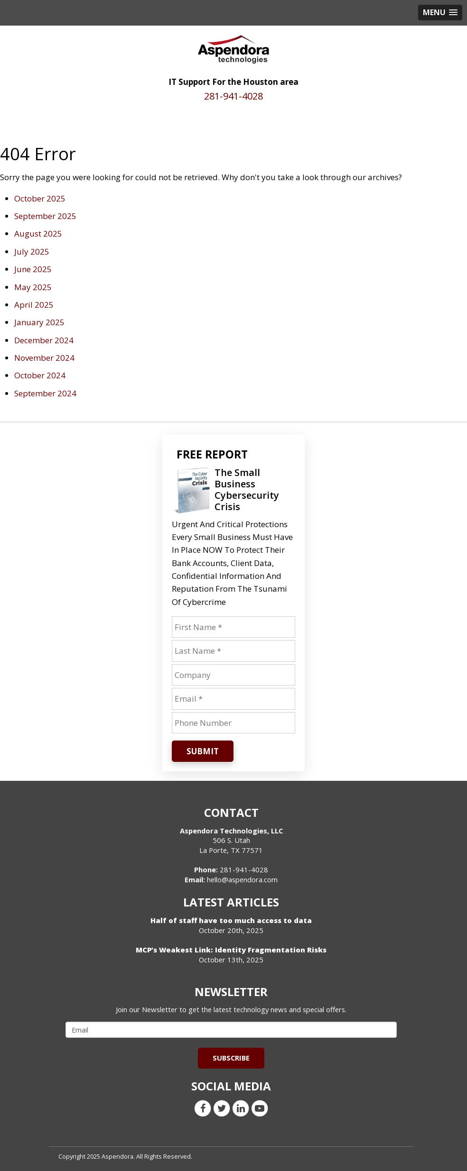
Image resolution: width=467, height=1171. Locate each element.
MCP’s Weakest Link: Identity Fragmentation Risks (231, 949)
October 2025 (39, 198)
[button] (440, 12)
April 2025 (34, 304)
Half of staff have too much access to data (231, 920)
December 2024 (44, 340)
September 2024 (45, 393)
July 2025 (31, 251)
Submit (203, 751)
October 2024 (39, 375)
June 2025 (33, 269)
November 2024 (44, 357)
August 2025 (38, 233)
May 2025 (33, 287)
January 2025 (39, 322)
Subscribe (231, 1057)
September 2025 (45, 215)
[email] (231, 1030)
